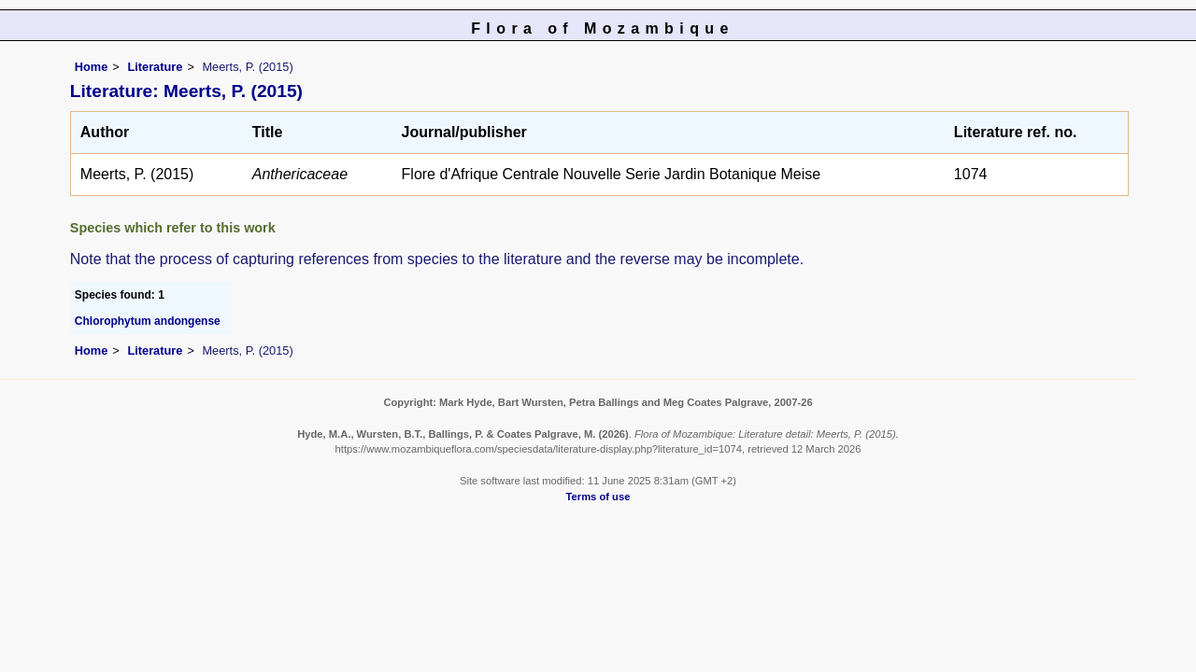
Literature (154, 67)
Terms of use (598, 496)
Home (91, 67)
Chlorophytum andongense (148, 321)
